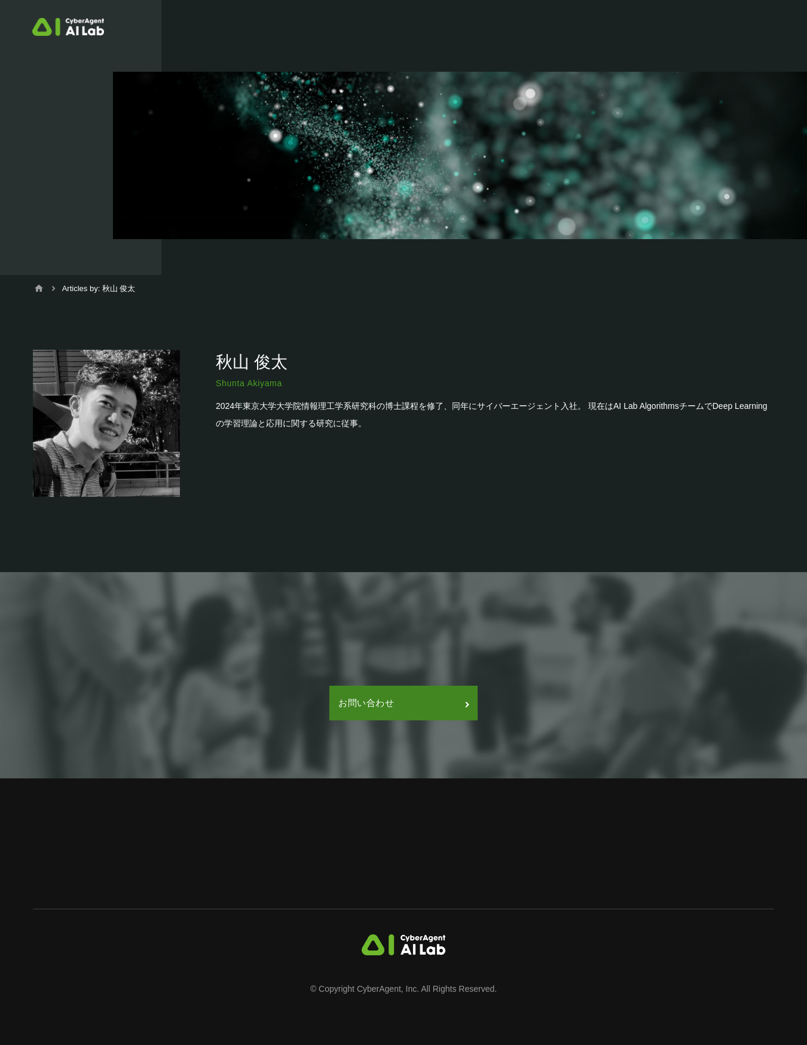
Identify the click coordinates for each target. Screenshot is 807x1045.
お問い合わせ (403, 703)
